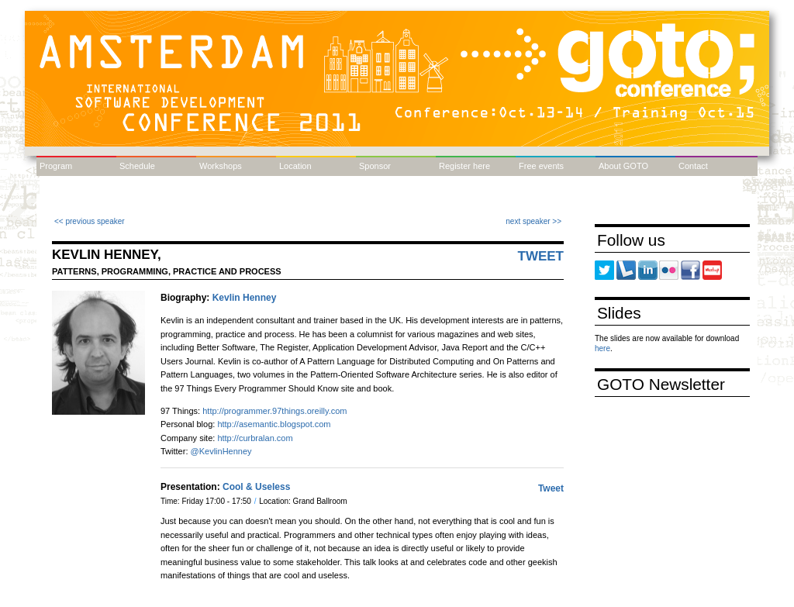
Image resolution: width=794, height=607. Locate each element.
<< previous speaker (89, 221)
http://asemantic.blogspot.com (273, 424)
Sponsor (375, 166)
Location (295, 166)
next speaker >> (533, 221)
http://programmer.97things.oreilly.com (274, 411)
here (602, 348)
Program (56, 166)
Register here (464, 166)
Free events (541, 166)
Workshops (220, 166)
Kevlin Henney (244, 297)
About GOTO (623, 166)
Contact (693, 166)
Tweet (541, 256)
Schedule (137, 166)
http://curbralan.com (254, 438)
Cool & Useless (256, 486)
